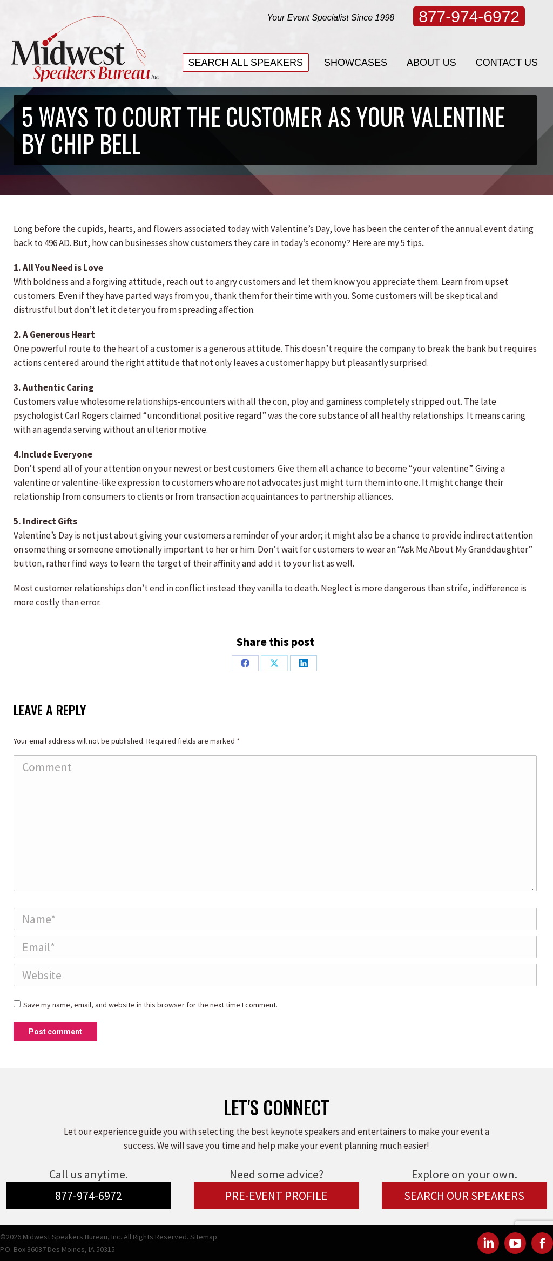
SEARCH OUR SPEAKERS (464, 1195)
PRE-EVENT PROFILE (276, 1195)
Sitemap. (204, 1237)
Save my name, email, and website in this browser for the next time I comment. (150, 1005)
